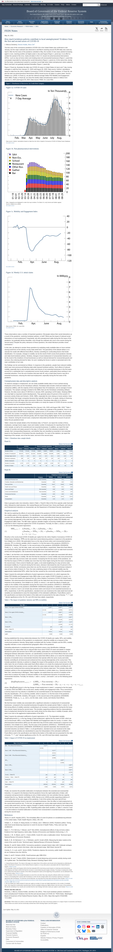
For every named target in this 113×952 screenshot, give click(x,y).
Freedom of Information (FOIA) (51, 927)
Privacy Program (57, 938)
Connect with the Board (13, 943)
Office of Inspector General (49, 929)
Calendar (27, 4)
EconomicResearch (81, 22)
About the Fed (10, 924)
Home (6, 26)
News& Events (20, 22)
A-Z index (50, 4)
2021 (36, 26)
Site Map (43, 4)
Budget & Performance (48, 931)
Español (43, 936)
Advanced (104, 5)
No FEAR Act (45, 933)
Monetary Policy (11, 929)
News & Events (11, 927)
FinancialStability (57, 22)
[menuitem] (8, 22)
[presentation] (37, 531)
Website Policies (46, 938)
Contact (74, 4)
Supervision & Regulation (14, 931)
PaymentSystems (69, 22)
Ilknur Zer (31, 44)
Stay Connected (7, 4)
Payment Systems (12, 935)
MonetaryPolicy (32, 22)
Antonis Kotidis (22, 44)
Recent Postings (18, 4)
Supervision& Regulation (44, 22)
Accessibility (44, 940)
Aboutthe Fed (8, 22)
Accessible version (10, 142)
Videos (68, 4)
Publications (35, 4)
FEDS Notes (29, 26)
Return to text (12, 866)
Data (91, 22)
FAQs (62, 4)
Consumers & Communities (103, 22)
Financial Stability (11, 933)
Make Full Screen (66, 444)
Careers (57, 4)
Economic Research (17, 26)
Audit (58, 931)
